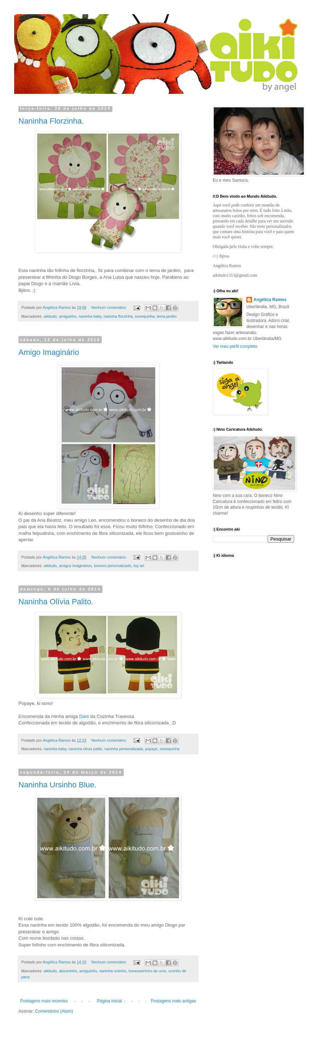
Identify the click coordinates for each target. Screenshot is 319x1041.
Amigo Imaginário (48, 352)
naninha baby (90, 316)
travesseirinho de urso (147, 971)
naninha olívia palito (85, 749)
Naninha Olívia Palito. (56, 601)
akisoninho (68, 971)
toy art (139, 566)
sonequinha (145, 316)
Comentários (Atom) (54, 1011)
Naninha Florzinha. (51, 121)
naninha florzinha (118, 316)
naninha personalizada (124, 749)
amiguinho (68, 316)
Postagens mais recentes (44, 1000)
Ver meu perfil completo (235, 346)
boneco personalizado (112, 566)
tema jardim (167, 316)
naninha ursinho (113, 971)
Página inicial (109, 1000)
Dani (84, 716)
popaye (151, 749)
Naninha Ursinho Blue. (57, 784)
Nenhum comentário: (109, 307)
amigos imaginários (75, 566)
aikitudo (50, 316)
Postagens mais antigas (173, 1000)
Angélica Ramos (269, 299)
